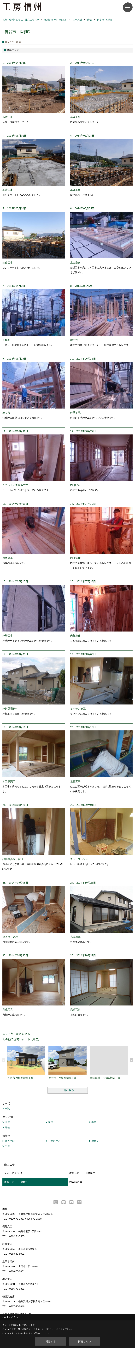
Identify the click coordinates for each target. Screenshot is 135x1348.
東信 (50, 1122)
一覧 (7, 1108)
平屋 (7, 1146)
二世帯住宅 (54, 1141)
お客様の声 (75, 1182)
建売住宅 (10, 1141)
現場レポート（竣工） (17, 1182)
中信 (93, 1122)
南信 (7, 1127)
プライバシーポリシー (43, 1329)
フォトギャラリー (14, 1173)
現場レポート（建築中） (83, 1173)
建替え (95, 1141)
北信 (7, 1122)
